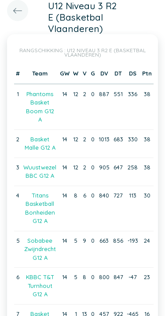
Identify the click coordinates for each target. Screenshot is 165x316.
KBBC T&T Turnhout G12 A (40, 285)
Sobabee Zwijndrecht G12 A (40, 249)
